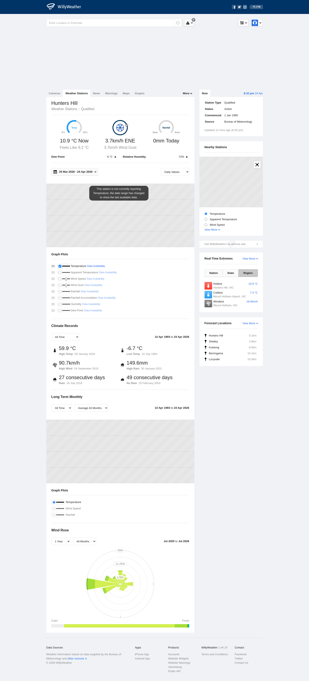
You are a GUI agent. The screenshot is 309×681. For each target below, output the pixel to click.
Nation (213, 273)
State (230, 273)
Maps (126, 93)
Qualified (87, 109)
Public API (174, 671)
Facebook (241, 654)
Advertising (175, 667)
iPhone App (142, 654)
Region (248, 273)
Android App (142, 658)
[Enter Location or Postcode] (113, 23)
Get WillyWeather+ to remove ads (225, 244)
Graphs (139, 93)
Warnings (111, 93)
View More (211, 229)
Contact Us (241, 662)
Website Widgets (178, 658)
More (186, 93)
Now (205, 93)
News (96, 93)
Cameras (54, 93)
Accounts (173, 654)
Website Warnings (179, 662)
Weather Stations (76, 93)
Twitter (239, 658)
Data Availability (96, 266)
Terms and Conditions (214, 654)
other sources (75, 658)
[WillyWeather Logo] (66, 7)
